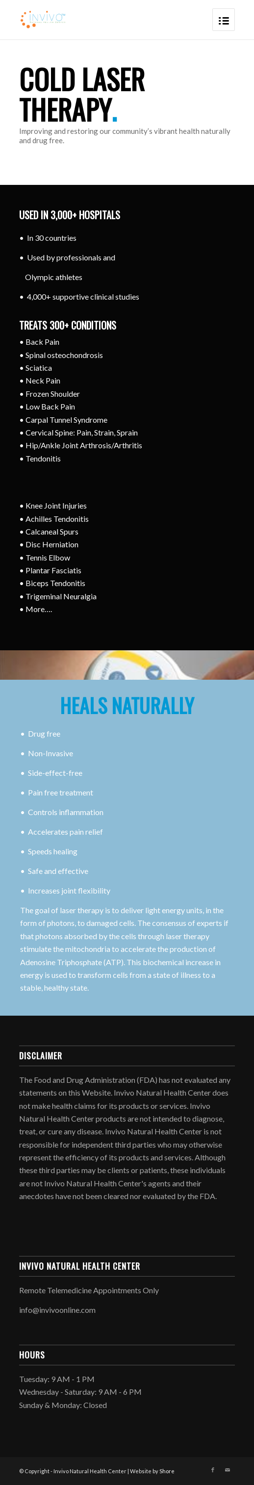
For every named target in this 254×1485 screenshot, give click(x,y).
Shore (167, 1471)
